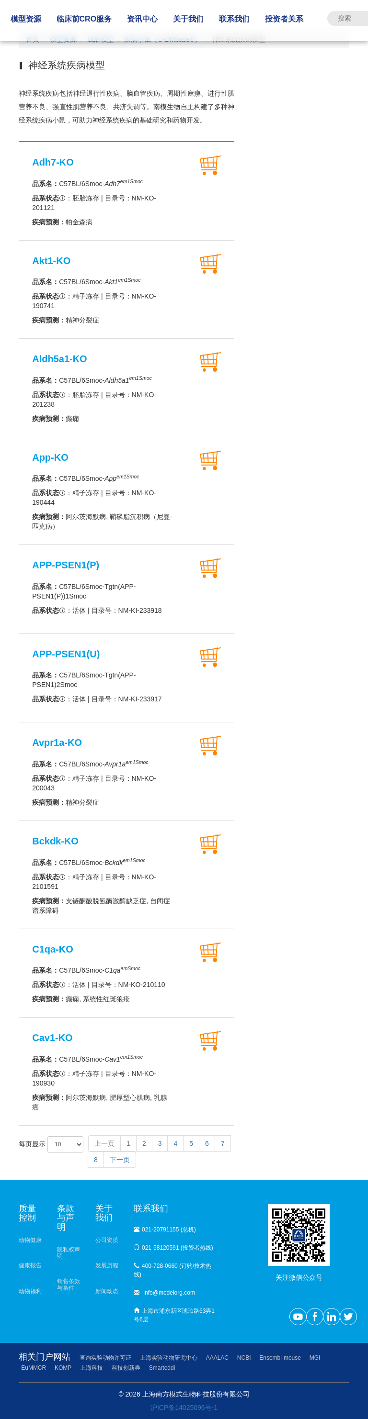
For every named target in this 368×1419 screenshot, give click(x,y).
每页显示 (51, 1144)
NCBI (244, 1357)
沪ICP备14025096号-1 (184, 1407)
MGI (315, 1357)
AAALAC (217, 1357)
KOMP (63, 1367)
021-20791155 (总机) (165, 1229)
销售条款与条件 (68, 1284)
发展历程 (106, 1265)
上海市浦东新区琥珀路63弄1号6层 (174, 1315)
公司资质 (106, 1240)
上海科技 (91, 1367)
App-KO (50, 457)
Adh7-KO (53, 162)
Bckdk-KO (55, 841)
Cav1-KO (52, 1037)
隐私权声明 (68, 1252)
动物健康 (30, 1240)
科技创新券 (126, 1367)
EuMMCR (33, 1367)
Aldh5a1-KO (59, 359)
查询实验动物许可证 (105, 1357)
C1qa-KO (52, 949)
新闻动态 (106, 1291)
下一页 (120, 1160)
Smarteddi (162, 1367)
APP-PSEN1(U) (66, 654)
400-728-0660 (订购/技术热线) (172, 1270)
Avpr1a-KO (57, 742)
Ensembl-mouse (280, 1357)
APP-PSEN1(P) (65, 565)
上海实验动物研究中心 (168, 1357)
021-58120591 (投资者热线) (173, 1247)
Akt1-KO (51, 260)
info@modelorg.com (164, 1292)
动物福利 (30, 1291)
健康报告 (30, 1265)
